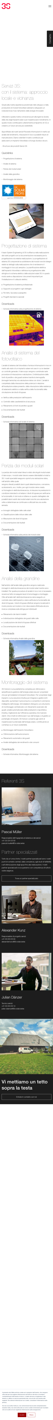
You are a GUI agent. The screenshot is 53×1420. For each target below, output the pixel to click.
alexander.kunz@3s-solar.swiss (13, 942)
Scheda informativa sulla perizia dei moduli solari (21, 535)
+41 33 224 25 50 (8, 841)
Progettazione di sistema (12, 159)
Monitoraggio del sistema (12, 179)
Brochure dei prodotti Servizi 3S (15, 146)
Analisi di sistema (9, 164)
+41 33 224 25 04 (8, 939)
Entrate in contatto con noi (26, 1097)
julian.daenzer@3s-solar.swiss (13, 1009)
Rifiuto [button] (31, 1415)
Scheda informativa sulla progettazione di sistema (22, 309)
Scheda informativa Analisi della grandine (19, 638)
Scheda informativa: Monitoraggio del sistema (20, 754)
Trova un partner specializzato (26, 878)
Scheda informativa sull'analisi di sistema (18, 422)
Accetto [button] (22, 1415)
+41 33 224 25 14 (8, 1006)
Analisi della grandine (11, 174)
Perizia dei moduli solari (12, 169)
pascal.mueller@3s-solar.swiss (13, 843)
